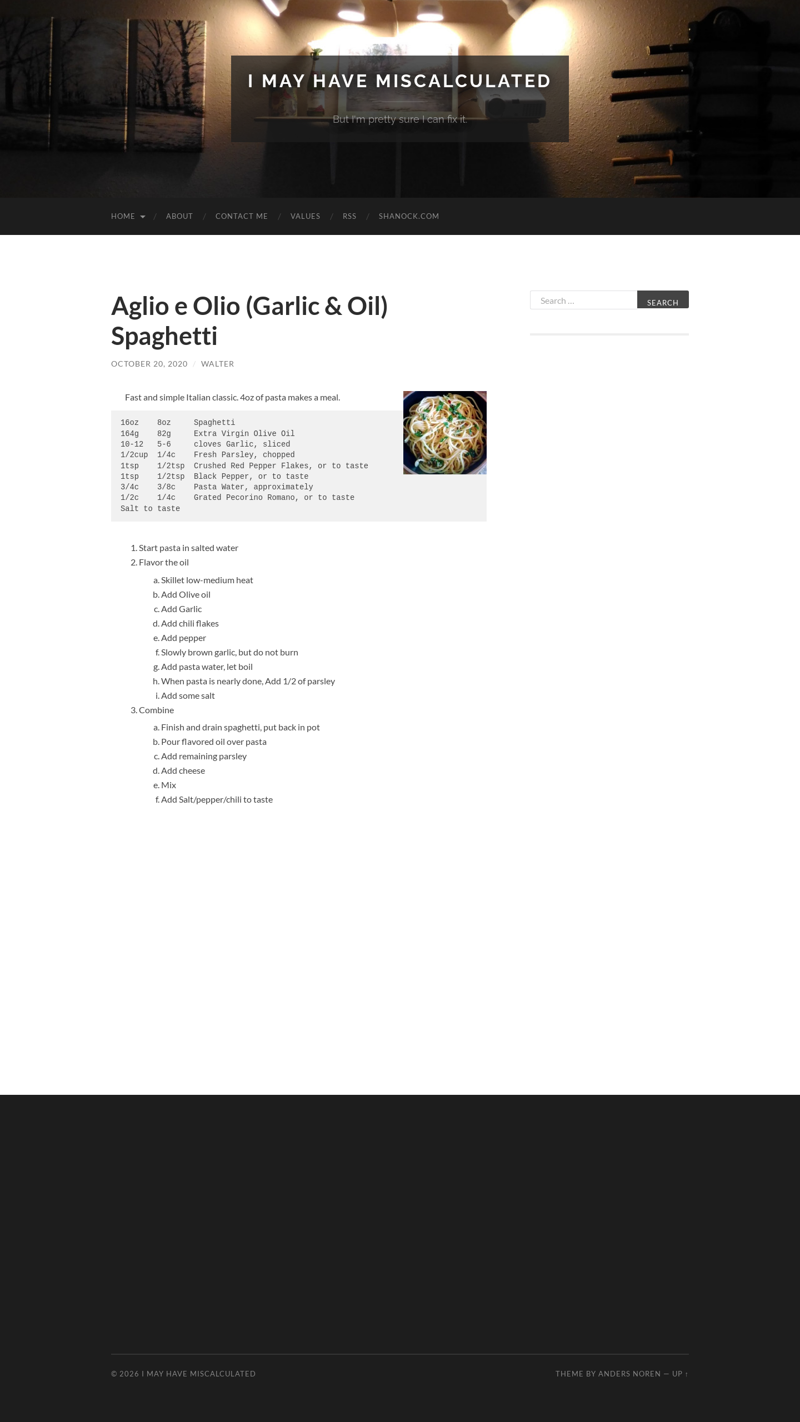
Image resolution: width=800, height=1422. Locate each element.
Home (123, 216)
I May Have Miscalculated (400, 81)
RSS (350, 216)
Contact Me (242, 216)
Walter (217, 363)
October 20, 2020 (149, 363)
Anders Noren (629, 1373)
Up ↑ (680, 1373)
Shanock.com (409, 216)
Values (306, 216)
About (179, 216)
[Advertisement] (609, 526)
